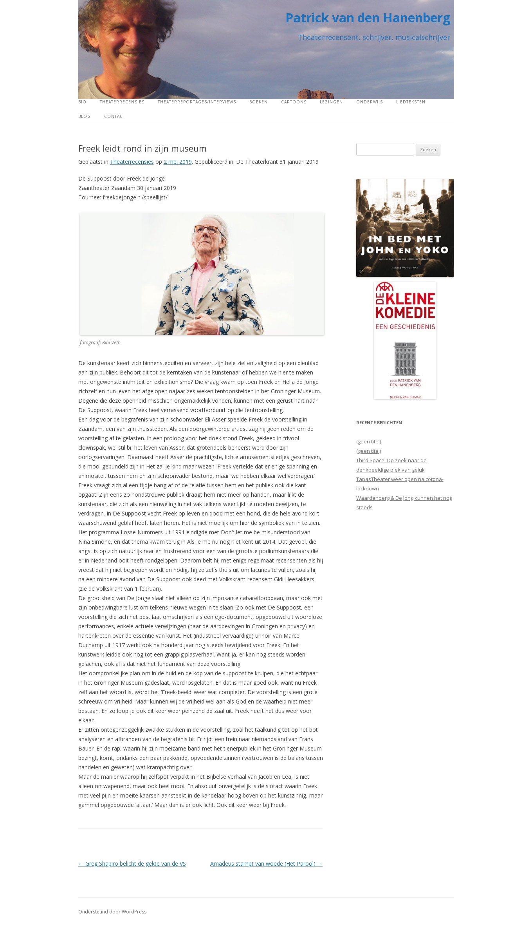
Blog (84, 116)
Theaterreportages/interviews (197, 102)
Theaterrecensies (122, 102)
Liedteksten (411, 102)
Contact (114, 116)
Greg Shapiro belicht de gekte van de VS (132, 863)
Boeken (258, 102)
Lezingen (331, 102)
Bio (82, 102)
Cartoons (294, 102)
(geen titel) (368, 441)
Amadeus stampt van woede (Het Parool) (266, 863)
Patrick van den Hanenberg (367, 17)
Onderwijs (369, 102)
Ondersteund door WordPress (112, 911)
